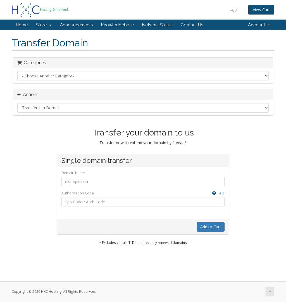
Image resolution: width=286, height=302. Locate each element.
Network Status (157, 24)
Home (22, 24)
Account (259, 24)
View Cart (261, 9)
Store (44, 24)
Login (233, 9)
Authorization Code (143, 193)
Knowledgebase (117, 24)
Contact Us (192, 24)
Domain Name (73, 172)
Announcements (76, 24)
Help (218, 193)
